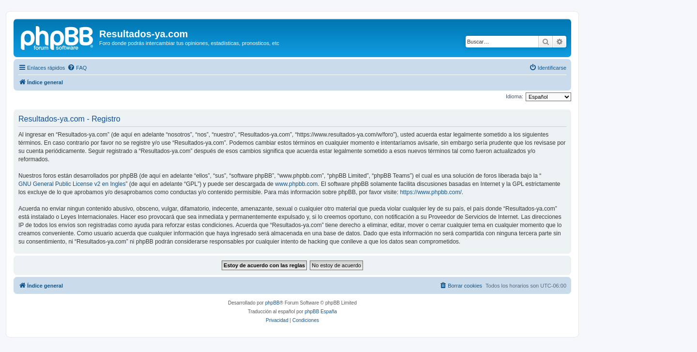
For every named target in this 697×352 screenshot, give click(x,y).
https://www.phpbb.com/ (430, 192)
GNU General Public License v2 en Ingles (71, 184)
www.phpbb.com (296, 184)
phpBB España (320, 311)
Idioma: (514, 96)
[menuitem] (77, 68)
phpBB (272, 303)
